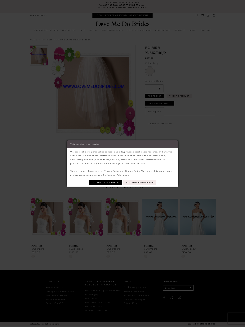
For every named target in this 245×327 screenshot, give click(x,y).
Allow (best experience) (104, 182)
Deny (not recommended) (141, 182)
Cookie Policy (132, 170)
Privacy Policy (111, 170)
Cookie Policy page (118, 174)
